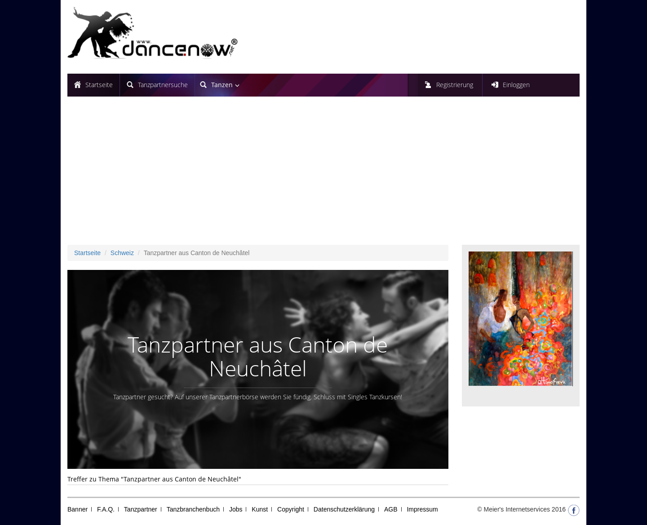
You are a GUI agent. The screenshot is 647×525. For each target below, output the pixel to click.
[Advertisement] (323, 177)
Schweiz (122, 252)
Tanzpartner (140, 509)
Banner (77, 509)
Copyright (290, 509)
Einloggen (516, 84)
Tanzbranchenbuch (193, 509)
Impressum (422, 509)
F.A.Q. (106, 509)
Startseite (99, 84)
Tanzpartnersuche (163, 84)
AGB (391, 509)
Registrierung (454, 84)
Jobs (236, 509)
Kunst (260, 509)
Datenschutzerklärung (344, 509)
